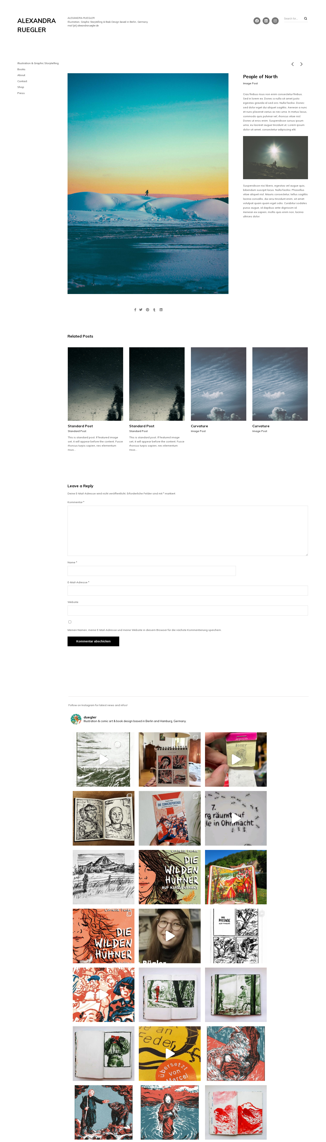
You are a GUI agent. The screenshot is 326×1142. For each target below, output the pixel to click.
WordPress (185, 1130)
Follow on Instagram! (189, 1090)
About (21, 75)
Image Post (250, 83)
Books (21, 69)
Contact (22, 81)
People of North (260, 76)
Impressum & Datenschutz (163, 1126)
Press (21, 93)
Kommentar (76, 502)
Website (73, 602)
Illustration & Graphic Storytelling (38, 63)
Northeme (159, 1130)
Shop (20, 87)
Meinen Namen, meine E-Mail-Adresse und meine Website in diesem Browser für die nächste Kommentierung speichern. (145, 630)
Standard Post (80, 426)
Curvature (199, 426)
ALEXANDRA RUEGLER (36, 25)
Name (72, 562)
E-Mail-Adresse (78, 582)
